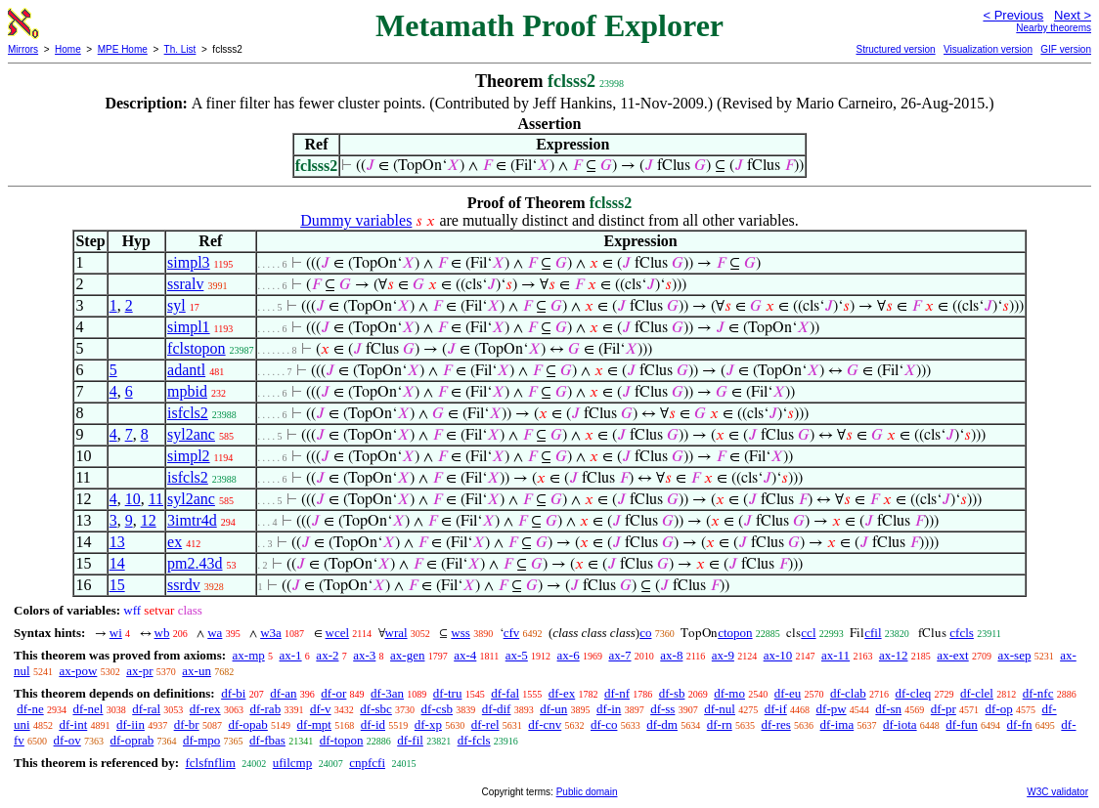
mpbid (187, 391)
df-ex (562, 693)
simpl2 (188, 455)
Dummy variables (356, 220)
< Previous (1013, 15)
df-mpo (201, 740)
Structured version (895, 49)
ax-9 (723, 655)
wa (214, 632)
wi (116, 632)
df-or (333, 693)
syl (176, 305)
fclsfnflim (210, 762)
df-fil (410, 740)
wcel (338, 632)
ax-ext (952, 655)
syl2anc (191, 434)
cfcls (961, 632)
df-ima (837, 724)
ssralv (185, 284)
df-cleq (913, 693)
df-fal (505, 693)
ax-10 (778, 655)
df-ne (30, 709)
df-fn (1020, 724)
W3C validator (1057, 792)
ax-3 (364, 655)
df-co (604, 724)
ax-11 (835, 655)
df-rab (265, 709)
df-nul (719, 709)
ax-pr (139, 670)
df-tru (447, 693)
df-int (73, 724)
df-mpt (314, 724)
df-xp (428, 724)
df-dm (662, 724)
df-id (373, 724)
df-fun (961, 724)
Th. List (180, 49)
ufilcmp (292, 762)
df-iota (900, 724)
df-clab (848, 693)
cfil (872, 632)
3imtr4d (192, 520)
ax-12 (893, 655)
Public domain (587, 792)
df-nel (87, 709)
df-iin (130, 724)
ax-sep (1014, 655)
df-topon (342, 740)
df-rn (719, 724)
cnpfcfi (367, 762)
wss (460, 632)
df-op (999, 709)
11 (156, 498)
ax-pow (78, 670)
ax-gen (407, 655)
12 (148, 520)
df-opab (247, 724)
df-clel (976, 693)
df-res (775, 724)
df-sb (672, 693)
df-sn (888, 709)
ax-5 (517, 655)
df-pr (943, 709)
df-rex (205, 709)
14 (117, 563)
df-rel (485, 724)
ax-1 (291, 655)
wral (396, 632)
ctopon (735, 632)
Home (68, 49)
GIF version (1065, 49)
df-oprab (132, 740)
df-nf (617, 693)
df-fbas (267, 740)
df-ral (146, 709)
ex (174, 541)
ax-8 (671, 655)
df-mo (729, 693)
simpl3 (188, 262)
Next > (1072, 15)
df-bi (233, 693)
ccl (808, 632)
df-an (283, 693)
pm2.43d (194, 563)
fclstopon (196, 348)
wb (162, 632)
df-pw (831, 709)
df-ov (67, 740)
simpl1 (188, 327)
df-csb (437, 709)
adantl (186, 369)
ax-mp (249, 655)
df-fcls (474, 740)
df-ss (662, 709)
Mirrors (23, 49)
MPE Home (123, 49)
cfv (512, 632)
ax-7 (619, 655)
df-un (553, 709)
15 (117, 584)
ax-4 (465, 655)
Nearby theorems (1053, 27)
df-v (320, 709)
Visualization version (988, 49)
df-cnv (544, 724)
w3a (271, 632)
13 (117, 541)
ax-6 (568, 655)
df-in (608, 709)
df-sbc (376, 709)
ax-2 (327, 655)
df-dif (496, 709)
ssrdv (183, 584)
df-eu (787, 693)
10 (133, 498)
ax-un (196, 670)
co (645, 632)
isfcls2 (187, 412)
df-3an (387, 693)
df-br (186, 724)
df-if (776, 709)
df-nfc (1038, 693)
